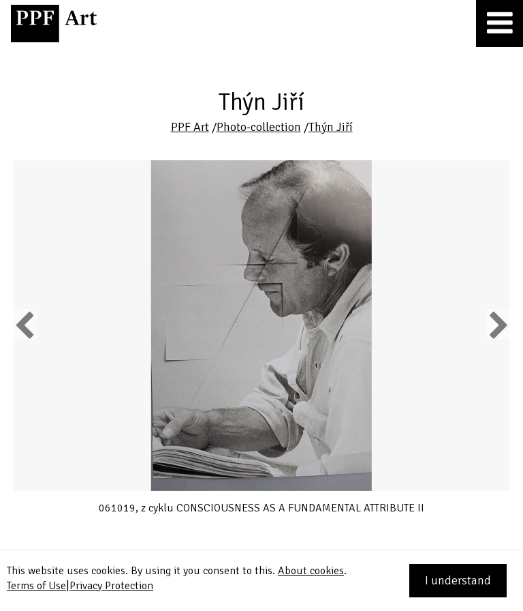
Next (497, 324)
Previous (25, 324)
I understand (458, 580)
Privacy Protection (111, 586)
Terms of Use (36, 586)
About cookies (311, 571)
